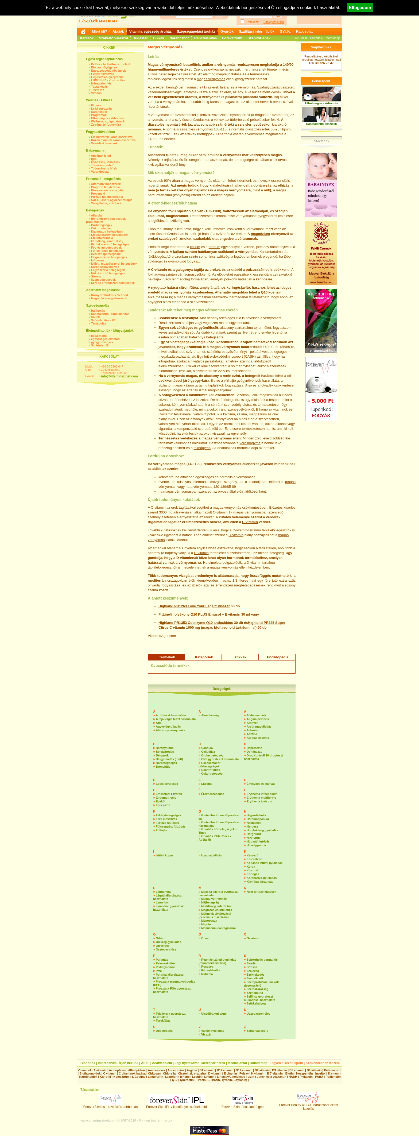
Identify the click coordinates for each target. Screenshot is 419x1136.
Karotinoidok (88, 1076)
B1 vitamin (207, 1070)
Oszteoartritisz (166, 949)
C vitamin (177, 627)
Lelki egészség (101, 108)
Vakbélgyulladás (212, 1030)
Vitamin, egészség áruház (150, 31)
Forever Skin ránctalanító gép (242, 1105)
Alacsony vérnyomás (170, 730)
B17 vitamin (244, 1070)
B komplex (264, 409)
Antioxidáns (176, 1070)
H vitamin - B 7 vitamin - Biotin (272, 1073)
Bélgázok (162, 755)
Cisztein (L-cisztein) (192, 1073)
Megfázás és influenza (216, 909)
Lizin (250, 1076)
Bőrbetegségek (101, 225)
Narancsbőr (179, 38)
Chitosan (154, 1073)
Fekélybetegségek (168, 815)
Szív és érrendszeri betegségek (113, 282)
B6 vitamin (314, 1070)
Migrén (206, 924)
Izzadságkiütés (211, 855)
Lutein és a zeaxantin (271, 1076)
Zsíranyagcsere (257, 1030)
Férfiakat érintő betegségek (110, 244)
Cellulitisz (208, 751)
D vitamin (215, 1073)
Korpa (251, 866)
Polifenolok (333, 1076)
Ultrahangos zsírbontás (107, 118)
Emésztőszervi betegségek (110, 234)
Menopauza (209, 920)
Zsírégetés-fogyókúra (106, 124)
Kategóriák (204, 657)
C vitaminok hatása (132, 1073)
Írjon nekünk (128, 1063)
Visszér (206, 1034)
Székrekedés (256, 974)
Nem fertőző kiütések (261, 891)
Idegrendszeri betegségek (109, 257)
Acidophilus (117, 1070)
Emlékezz (252, 22)
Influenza (97, 260)
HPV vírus (254, 837)
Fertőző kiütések (167, 822)
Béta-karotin (332, 1070)
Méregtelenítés (101, 83)
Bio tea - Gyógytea (104, 67)
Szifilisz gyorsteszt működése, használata (259, 998)
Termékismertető (103, 165)
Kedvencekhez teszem (323, 1063)
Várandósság (100, 171)
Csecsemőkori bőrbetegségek (210, 764)
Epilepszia (163, 805)
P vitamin (306, 1076)
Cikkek (158, 38)
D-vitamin (236, 535)
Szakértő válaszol (113, 38)
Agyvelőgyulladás (168, 726)
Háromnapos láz (258, 819)
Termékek (167, 657)
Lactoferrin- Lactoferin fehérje (168, 1076)
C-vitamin (159, 270)
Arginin (192, 1070)
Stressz (96, 276)
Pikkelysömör (165, 967)
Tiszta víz (97, 89)
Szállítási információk (256, 31)
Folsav (244, 1073)
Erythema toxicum (259, 801)
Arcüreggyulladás (259, 726)
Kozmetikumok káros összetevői (114, 140)
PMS (159, 970)
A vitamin (100, 1070)
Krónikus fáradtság (260, 881)
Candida (207, 747)
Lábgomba (163, 891)
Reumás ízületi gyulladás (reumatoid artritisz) (217, 961)
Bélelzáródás (165, 751)
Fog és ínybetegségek (106, 247)
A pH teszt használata (171, 715)
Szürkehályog (256, 1003)
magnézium (260, 234)
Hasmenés (254, 822)
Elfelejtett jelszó (273, 22)
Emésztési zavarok (169, 793)
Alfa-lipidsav (136, 1070)
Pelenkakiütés (165, 963)
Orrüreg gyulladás (168, 942)
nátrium (214, 247)
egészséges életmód (105, 339)
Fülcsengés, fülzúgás (170, 826)
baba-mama (99, 335)
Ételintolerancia (102, 237)
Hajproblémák (256, 815)
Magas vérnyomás (214, 898)
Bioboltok (87, 1063)
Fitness (96, 105)
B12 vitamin (225, 1070)
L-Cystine (138, 1076)
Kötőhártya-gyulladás (262, 877)
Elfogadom (360, 7)
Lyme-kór (162, 902)
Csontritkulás (210, 769)
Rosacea (207, 966)
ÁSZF (145, 1063)
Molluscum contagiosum (218, 928)
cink (275, 414)
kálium (195, 247)
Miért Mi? (99, 31)
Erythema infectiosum (262, 793)
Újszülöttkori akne (214, 1013)
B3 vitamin (279, 1070)
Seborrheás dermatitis (262, 959)
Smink (95, 317)
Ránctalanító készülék (321, 123)
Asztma (252, 734)
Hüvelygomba (256, 845)
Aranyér (252, 722)
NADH (293, 1076)
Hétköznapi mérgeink (106, 254)
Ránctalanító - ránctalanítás (110, 313)
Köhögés (253, 874)
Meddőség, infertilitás (216, 906)
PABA (319, 1076)
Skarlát (252, 963)
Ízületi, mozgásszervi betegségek (114, 263)
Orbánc (161, 938)
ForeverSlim (232, 38)
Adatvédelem (162, 1063)
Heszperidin (304, 1073)
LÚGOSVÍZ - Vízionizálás (108, 80)
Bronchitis (163, 766)
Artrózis (252, 730)
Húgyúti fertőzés (258, 841)
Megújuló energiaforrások (109, 298)
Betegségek (222, 689)
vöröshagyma (249, 443)
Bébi (94, 158)
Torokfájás (163, 1020)
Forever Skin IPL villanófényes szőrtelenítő (176, 1105)
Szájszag (253, 970)
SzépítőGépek (259, 38)
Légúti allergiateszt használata (168, 897)
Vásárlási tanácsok (104, 143)
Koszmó (252, 870)
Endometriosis (166, 797)
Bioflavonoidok (89, 1073)
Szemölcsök (255, 978)
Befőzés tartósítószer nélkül (110, 64)
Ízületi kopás (164, 855)
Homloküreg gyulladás (262, 830)
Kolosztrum (121, 1076)
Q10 (174, 1079)
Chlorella (169, 1073)
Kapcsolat (304, 31)
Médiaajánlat (237, 1063)
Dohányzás (254, 751)
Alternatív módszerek (106, 184)
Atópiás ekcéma (258, 737)
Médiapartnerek (213, 1063)
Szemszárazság (257, 989)
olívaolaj (154, 585)
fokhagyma (156, 274)
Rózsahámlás (210, 970)
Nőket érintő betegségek (108, 273)
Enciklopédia (277, 657)
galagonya (184, 270)
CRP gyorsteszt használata (220, 759)
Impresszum (107, 1063)
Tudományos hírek (104, 168)
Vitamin (96, 93)
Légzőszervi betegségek (108, 270)
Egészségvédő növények (108, 70)
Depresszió (254, 747)
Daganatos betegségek (107, 231)
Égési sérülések (167, 783)
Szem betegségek (103, 279)
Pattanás (162, 959)
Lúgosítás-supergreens (107, 77)
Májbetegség (210, 902)
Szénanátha (255, 992)
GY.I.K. (285, 31)
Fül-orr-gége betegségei (108, 250)
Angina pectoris (258, 719)
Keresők (87, 38)
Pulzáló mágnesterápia (107, 196)
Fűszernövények (102, 73)
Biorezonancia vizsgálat (108, 190)
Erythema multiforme (261, 797)
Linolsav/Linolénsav (231, 1076)
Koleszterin (254, 859)
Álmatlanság (210, 715)
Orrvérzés (162, 945)
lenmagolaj (180, 279)
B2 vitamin (262, 1070)
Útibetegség (164, 1030)
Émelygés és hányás (261, 783)
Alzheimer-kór (256, 715)
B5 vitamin (296, 1070)
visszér (224, 606)
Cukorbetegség (101, 228)
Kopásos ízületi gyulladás (264, 862)
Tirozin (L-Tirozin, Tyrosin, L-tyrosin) (221, 1079)
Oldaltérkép (258, 1063)
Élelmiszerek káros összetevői (112, 136)
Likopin (209, 1076)
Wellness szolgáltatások (108, 121)
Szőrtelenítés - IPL (104, 320)
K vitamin (334, 1073)
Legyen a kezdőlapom (286, 1063)
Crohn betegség (212, 755)
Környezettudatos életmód (109, 295)
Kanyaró (252, 855)
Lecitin (196, 1076)
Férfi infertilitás (166, 819)
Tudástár (140, 38)
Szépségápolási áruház (196, 31)
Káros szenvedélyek (105, 266)
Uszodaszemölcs (258, 1013)
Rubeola (207, 974)
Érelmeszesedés (212, 793)
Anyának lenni (101, 155)
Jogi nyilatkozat (186, 1063)
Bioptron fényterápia (105, 187)
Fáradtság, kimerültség (107, 241)
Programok (99, 115)
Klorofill (105, 1076)
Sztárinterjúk (100, 345)
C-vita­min (239, 530)
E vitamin (232, 614)
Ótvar (205, 938)
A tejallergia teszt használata (176, 719)
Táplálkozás (99, 86)
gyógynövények (102, 342)
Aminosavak (156, 1070)
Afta (158, 722)
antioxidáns (223, 623)
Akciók (118, 31)
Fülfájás (161, 830)
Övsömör (253, 938)
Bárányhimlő (165, 747)
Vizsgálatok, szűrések (106, 203)
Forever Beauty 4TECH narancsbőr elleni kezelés (308, 1105)
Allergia (96, 215)
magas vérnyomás (211, 79)
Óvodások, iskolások (105, 162)
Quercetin (186, 1079)
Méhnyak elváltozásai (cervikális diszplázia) (215, 915)
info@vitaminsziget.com (119, 376)
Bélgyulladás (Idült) (169, 759)
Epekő (160, 801)
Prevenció (98, 193)
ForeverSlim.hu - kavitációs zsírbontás (110, 1105)
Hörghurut (254, 834)
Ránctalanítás (205, 38)
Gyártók (227, 31)
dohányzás (262, 185)
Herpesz (252, 826)
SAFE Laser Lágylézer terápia (112, 200)
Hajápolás (98, 310)
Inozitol (320, 1073)
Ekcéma (206, 783)
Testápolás (98, 323)
